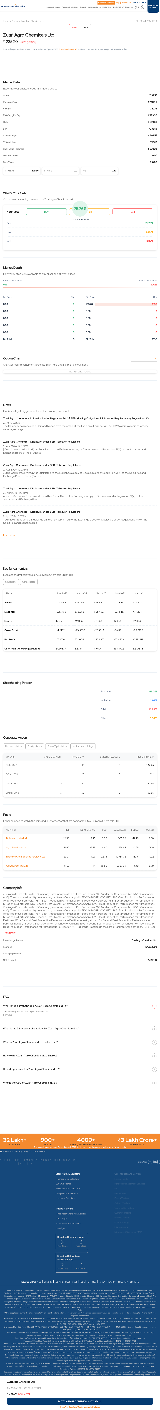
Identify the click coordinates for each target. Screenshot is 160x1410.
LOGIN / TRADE (139, 3)
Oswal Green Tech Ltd (17, 865)
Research (83, 7)
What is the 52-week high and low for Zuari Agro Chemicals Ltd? (41, 1028)
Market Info (129, 7)
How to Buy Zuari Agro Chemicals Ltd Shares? (30, 1055)
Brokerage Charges (94, 7)
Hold (89, 211)
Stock (15, 21)
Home (6, 21)
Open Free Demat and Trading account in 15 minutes (80, 1407)
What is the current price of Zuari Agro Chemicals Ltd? (35, 1005)
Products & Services (53, 7)
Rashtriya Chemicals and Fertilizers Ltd (25, 856)
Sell (133, 211)
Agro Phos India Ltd (16, 847)
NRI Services (106, 7)
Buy (46, 211)
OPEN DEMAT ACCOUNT (153, 7)
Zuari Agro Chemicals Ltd (32, 21)
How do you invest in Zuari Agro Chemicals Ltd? (31, 1069)
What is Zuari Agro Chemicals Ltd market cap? (30, 1042)
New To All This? (118, 7)
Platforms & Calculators (70, 7)
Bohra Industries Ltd (16, 838)
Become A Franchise (106, 3)
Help (118, 3)
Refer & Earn (126, 3)
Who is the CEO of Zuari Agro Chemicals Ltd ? (30, 1082)
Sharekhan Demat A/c (68, 49)
